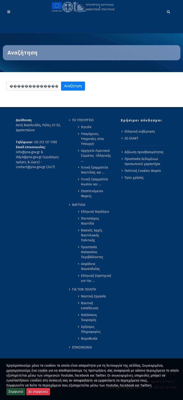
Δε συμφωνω (38, 392)
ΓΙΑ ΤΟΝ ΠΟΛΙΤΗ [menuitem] (84, 289)
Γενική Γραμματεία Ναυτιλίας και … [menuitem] (94, 169)
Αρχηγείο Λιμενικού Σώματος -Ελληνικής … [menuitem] (96, 156)
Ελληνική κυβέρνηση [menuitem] (140, 132)
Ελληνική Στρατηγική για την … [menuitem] (96, 278)
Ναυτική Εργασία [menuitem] (93, 296)
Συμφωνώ (16, 392)
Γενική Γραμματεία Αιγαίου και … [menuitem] (94, 181)
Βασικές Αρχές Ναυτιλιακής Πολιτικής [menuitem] (92, 235)
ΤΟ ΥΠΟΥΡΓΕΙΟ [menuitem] (83, 120)
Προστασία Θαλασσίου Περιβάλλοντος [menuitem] (92, 252)
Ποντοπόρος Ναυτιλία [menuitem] (90, 221)
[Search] (168, 11)
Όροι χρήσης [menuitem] (134, 178)
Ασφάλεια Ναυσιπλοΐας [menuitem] (90, 266)
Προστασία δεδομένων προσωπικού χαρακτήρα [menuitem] (142, 161)
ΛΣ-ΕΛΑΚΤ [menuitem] (131, 138)
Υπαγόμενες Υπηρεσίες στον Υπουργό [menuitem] (92, 139)
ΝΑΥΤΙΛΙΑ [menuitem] (78, 205)
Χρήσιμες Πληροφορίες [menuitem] (91, 329)
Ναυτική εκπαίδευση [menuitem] (89, 305)
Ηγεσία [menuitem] (86, 127)
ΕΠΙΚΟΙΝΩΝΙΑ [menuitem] (82, 347)
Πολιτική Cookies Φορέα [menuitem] (143, 171)
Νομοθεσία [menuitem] (89, 339)
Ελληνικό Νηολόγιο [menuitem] (95, 212)
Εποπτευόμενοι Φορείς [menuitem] (92, 193)
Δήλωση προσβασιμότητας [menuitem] (144, 152)
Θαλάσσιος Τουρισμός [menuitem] (89, 317)
